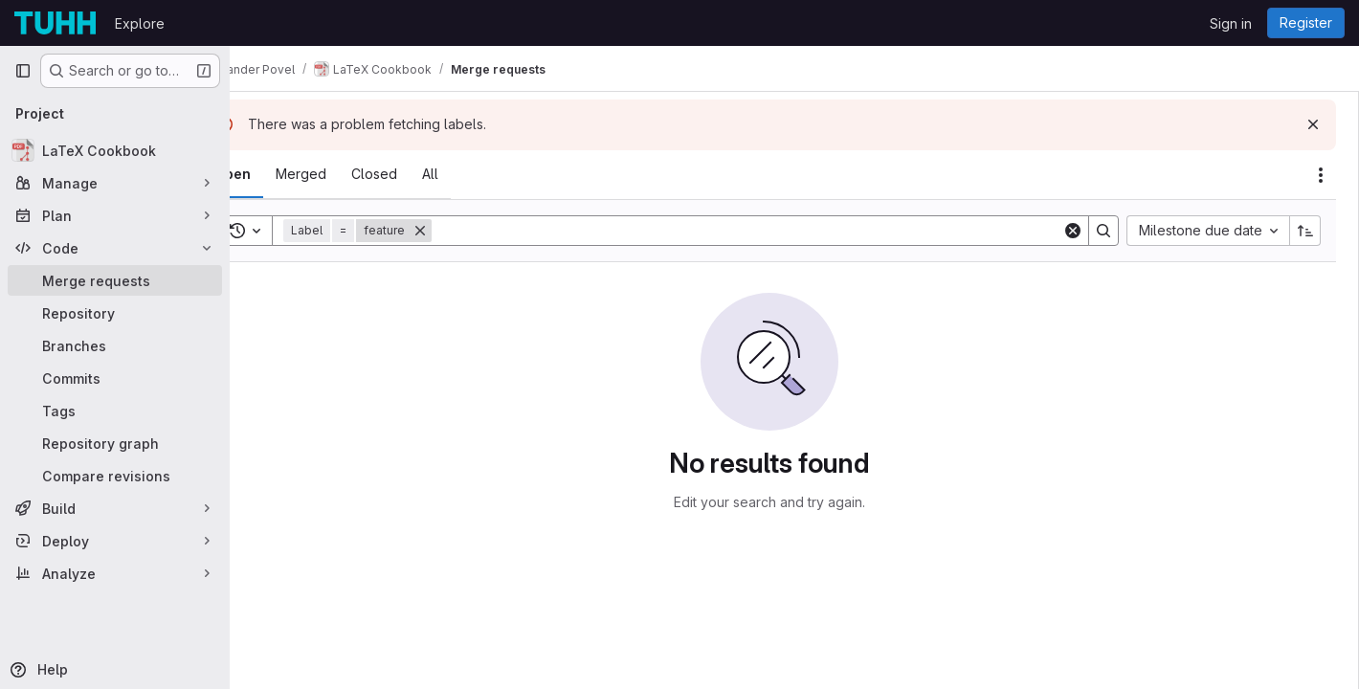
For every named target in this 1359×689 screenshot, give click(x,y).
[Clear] (1072, 230)
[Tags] (115, 410)
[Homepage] (55, 23)
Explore (140, 23)
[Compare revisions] (115, 475)
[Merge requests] (115, 280)
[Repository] (115, 313)
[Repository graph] (115, 443)
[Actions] (1320, 175)
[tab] (283, 174)
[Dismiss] (1313, 124)
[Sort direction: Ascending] (1305, 230)
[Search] (772, 230)
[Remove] (470, 230)
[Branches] (115, 345)
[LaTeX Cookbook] (115, 150)
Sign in (1231, 23)
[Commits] (115, 378)
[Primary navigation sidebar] (23, 71)
